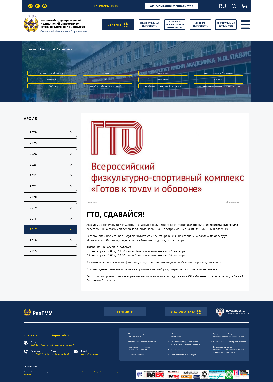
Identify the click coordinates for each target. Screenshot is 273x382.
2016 (33, 240)
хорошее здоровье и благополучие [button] (218, 73)
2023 (33, 165)
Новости (44, 48)
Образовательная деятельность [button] (149, 24)
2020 (33, 197)
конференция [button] (163, 79)
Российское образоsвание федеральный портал (139, 348)
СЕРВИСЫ (118, 24)
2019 (33, 208)
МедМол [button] (52, 86)
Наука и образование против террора (229, 341)
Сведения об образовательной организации (63, 31)
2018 (33, 219)
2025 (33, 143)
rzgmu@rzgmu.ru (89, 352)
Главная (31, 48)
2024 (33, 154)
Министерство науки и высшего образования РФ (142, 335)
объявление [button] (107, 73)
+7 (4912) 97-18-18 (106, 6)
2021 (33, 186)
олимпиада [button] (218, 79)
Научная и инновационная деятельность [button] (174, 24)
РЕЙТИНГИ (125, 312)
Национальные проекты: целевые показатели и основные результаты (186, 342)
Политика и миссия (136, 354)
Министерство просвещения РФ (142, 341)
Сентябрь (66, 48)
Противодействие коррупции (183, 354)
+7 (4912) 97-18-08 (60, 352)
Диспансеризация (178, 349)
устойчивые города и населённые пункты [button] (163, 86)
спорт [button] (107, 79)
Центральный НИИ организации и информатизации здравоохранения (228, 335)
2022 (33, 175)
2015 (33, 251)
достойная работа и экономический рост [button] (107, 86)
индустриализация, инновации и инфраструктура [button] (218, 86)
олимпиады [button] (52, 79)
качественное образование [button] (52, 73)
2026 (33, 132)
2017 (55, 48)
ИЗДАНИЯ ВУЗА (186, 311)
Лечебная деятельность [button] (200, 24)
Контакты (31, 335)
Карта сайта (60, 335)
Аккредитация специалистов (171, 6)
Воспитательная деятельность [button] (226, 24)
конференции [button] (163, 73)
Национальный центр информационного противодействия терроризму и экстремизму (229, 349)
